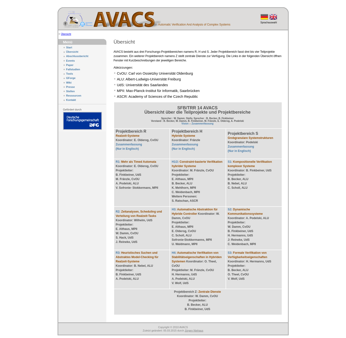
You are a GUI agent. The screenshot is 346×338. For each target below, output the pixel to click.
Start (69, 47)
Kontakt (71, 99)
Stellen (70, 91)
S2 (229, 209)
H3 (173, 209)
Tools (69, 73)
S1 (229, 161)
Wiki (69, 82)
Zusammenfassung (202, 123)
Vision (185, 123)
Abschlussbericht (77, 56)
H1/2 (175, 161)
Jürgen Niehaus (194, 330)
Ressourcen (73, 95)
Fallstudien (73, 69)
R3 (117, 252)
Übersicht (66, 34)
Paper (70, 65)
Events (70, 60)
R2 (117, 211)
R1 (117, 161)
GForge (71, 78)
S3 (229, 252)
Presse (70, 86)
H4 (173, 252)
